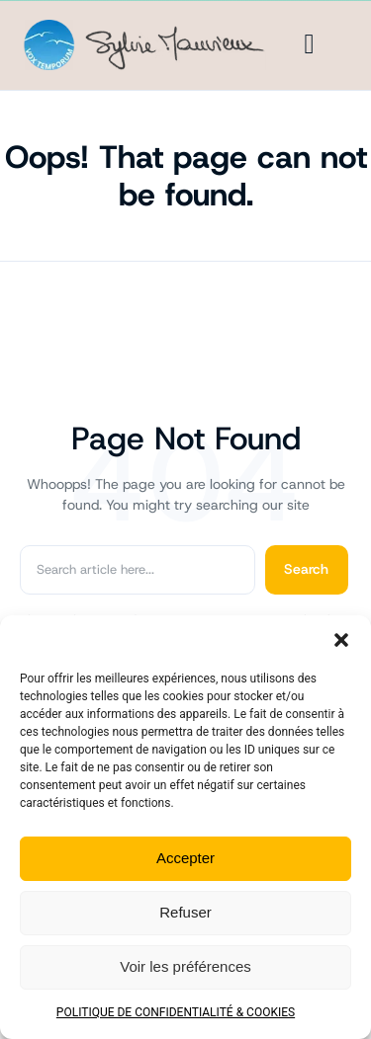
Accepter (185, 857)
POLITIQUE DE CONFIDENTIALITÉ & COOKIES (175, 1012)
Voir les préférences (185, 966)
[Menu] (309, 44)
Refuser (185, 912)
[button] (341, 640)
